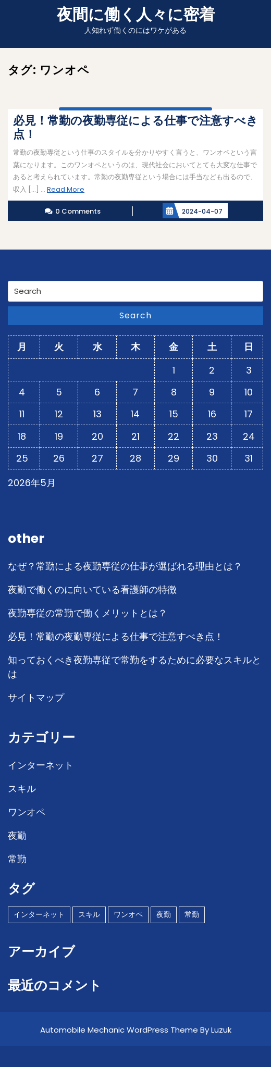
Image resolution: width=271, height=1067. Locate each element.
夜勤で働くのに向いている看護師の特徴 (92, 589)
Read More (65, 189)
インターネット (40, 765)
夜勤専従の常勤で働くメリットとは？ (87, 612)
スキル (22, 788)
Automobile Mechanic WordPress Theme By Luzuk (135, 1029)
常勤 (17, 858)
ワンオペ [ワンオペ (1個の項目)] (128, 914)
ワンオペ (26, 811)
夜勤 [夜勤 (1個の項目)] (163, 914)
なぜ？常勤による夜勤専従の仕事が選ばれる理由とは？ (125, 566)
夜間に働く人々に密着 (136, 15)
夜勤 (17, 835)
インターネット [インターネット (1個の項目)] (39, 914)
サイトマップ (36, 697)
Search (135, 315)
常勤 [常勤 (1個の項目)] (191, 914)
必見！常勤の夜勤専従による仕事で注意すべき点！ (116, 636)
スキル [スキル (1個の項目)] (89, 914)
